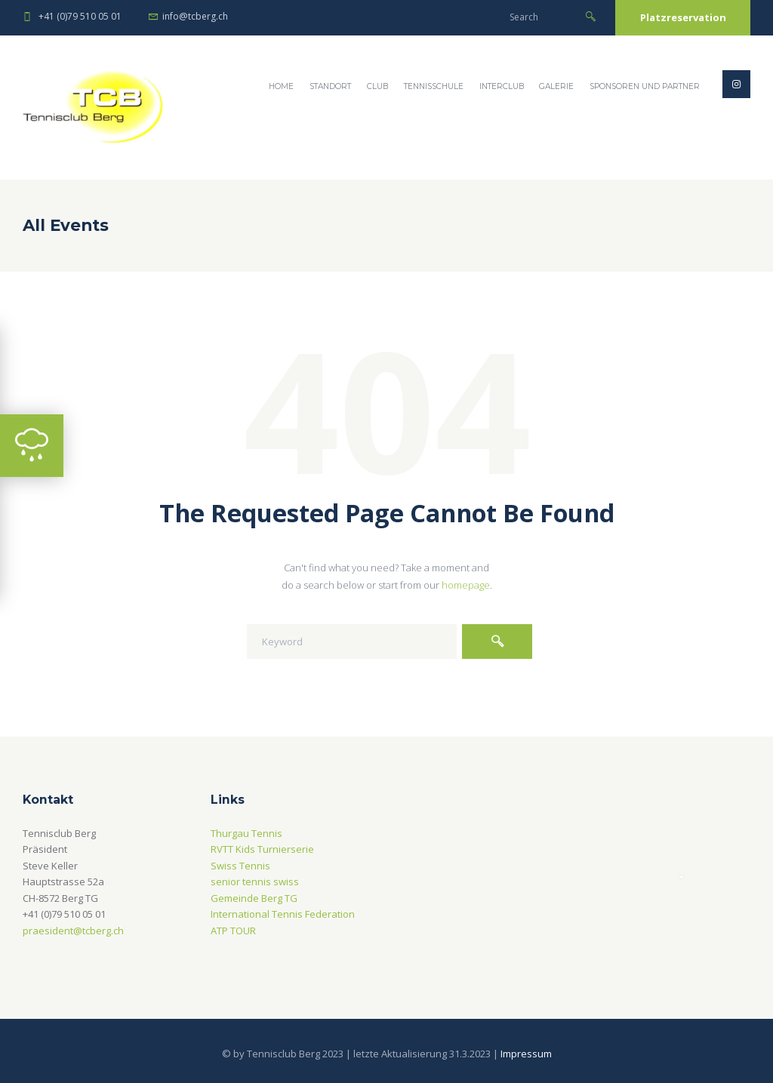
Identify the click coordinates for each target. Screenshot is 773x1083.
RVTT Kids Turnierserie (262, 849)
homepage (466, 585)
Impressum (526, 1053)
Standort (330, 86)
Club (377, 86)
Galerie (556, 86)
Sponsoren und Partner (645, 86)
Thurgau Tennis (246, 833)
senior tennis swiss (255, 881)
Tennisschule (433, 86)
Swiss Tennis (240, 865)
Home (281, 86)
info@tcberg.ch (195, 16)
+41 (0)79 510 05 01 (80, 16)
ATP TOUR (233, 930)
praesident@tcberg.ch (73, 930)
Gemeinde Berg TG (254, 898)
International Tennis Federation (283, 914)
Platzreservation (683, 17)
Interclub (501, 86)
